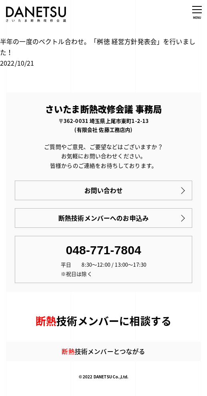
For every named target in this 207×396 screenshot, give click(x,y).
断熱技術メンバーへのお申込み (103, 218)
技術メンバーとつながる (103, 351)
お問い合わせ (103, 190)
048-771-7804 (103, 250)
